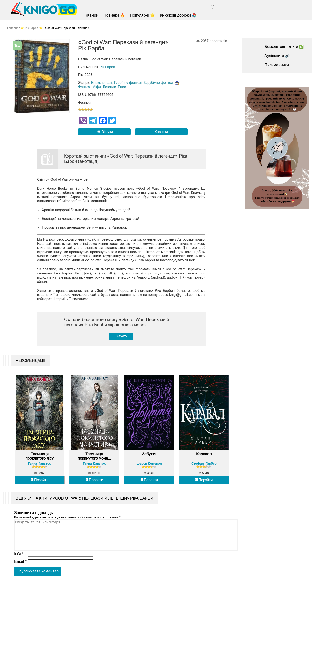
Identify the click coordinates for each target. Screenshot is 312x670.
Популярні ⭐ (143, 15)
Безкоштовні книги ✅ (284, 47)
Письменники (276, 65)
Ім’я (18, 563)
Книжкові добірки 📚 (179, 15)
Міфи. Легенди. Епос (109, 87)
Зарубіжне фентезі (158, 83)
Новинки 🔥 (115, 15)
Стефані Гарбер (203, 466)
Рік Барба (107, 67)
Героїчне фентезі (128, 83)
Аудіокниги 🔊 (277, 56)
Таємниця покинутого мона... (94, 459)
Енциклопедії (101, 83)
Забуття (149, 457)
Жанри (93, 15)
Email (20, 570)
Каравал (204, 457)
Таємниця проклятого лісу (39, 459)
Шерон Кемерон (149, 466)
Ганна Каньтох (39, 466)
